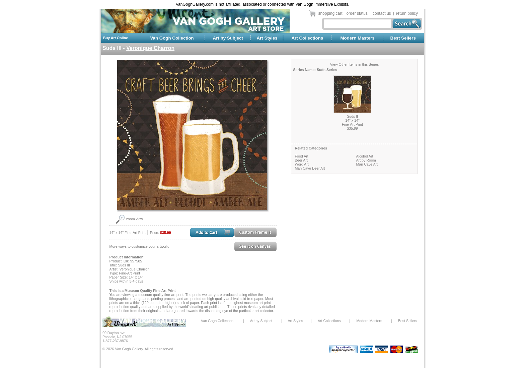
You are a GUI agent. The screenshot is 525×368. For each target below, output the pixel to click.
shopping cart (330, 13)
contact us (382, 13)
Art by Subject (228, 38)
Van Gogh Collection (172, 38)
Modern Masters (357, 38)
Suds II (352, 116)
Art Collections (307, 38)
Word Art (301, 164)
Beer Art (301, 160)
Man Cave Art (367, 164)
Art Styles (267, 38)
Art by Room (366, 160)
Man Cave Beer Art (310, 168)
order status (357, 13)
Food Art (301, 156)
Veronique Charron (150, 48)
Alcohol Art (364, 156)
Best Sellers (403, 38)
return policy (407, 13)
